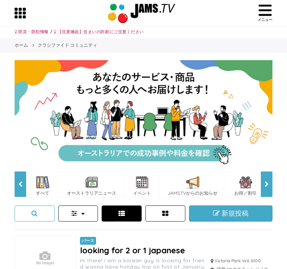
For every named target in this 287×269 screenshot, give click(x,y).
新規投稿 (231, 213)
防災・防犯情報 (32, 31)
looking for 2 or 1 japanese (132, 250)
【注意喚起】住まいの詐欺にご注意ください (99, 31)
